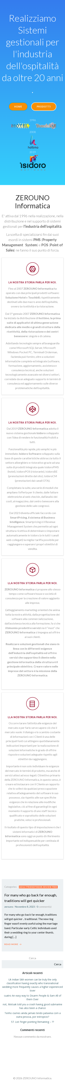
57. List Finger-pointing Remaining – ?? (32, 1021)
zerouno (8, 906)
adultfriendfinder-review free (38, 887)
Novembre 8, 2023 (25, 906)
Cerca (32, 958)
